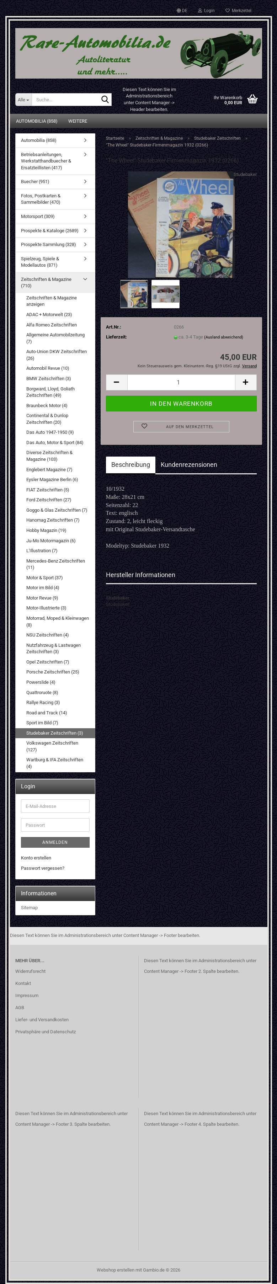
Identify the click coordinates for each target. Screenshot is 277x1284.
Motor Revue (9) (42, 598)
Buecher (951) (35, 181)
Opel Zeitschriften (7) (47, 662)
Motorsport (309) (38, 216)
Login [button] (206, 10)
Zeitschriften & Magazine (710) (46, 283)
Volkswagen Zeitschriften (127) (52, 746)
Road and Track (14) (46, 712)
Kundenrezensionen (189, 464)
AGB (19, 1007)
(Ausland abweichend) (223, 337)
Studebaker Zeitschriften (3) (54, 733)
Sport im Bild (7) (42, 722)
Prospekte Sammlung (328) (48, 244)
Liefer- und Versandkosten (42, 1019)
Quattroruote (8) (42, 692)
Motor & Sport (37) (44, 577)
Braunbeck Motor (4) (47, 405)
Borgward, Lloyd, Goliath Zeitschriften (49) (50, 392)
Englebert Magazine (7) (49, 469)
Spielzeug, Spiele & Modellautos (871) (40, 262)
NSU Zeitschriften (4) (47, 635)
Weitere (77, 121)
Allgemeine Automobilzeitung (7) (55, 338)
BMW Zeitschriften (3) (48, 378)
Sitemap (29, 907)
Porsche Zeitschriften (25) (52, 672)
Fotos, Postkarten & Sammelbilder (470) (40, 199)
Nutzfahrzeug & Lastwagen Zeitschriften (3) (53, 649)
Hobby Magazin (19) (46, 530)
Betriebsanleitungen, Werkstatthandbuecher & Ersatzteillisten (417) (46, 161)
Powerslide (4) (40, 682)
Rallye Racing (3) (43, 702)
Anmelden (55, 842)
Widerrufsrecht (30, 971)
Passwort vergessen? (42, 868)
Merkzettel (238, 10)
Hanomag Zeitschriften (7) (53, 520)
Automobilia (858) (37, 121)
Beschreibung (130, 464)
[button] (182, 10)
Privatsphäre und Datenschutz (45, 1031)
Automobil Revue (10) (47, 368)
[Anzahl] (181, 382)
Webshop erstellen (115, 1270)
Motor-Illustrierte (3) (46, 608)
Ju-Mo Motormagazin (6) (51, 540)
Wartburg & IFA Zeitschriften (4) (54, 763)
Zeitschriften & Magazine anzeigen (51, 301)
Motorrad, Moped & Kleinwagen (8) (57, 622)
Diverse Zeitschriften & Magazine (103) (49, 456)
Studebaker (245, 174)
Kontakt (23, 983)
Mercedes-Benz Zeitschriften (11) (55, 564)
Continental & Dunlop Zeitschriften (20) (47, 419)
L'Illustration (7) (42, 550)
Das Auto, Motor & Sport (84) (55, 442)
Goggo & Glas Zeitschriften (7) (56, 510)
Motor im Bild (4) (42, 587)
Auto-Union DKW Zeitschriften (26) (56, 355)
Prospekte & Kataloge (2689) (50, 230)
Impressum (26, 995)
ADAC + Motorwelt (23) (49, 314)
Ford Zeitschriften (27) (48, 499)
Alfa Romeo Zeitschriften (51, 324)
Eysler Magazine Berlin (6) (52, 479)
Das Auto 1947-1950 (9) (50, 432)
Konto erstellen (36, 858)
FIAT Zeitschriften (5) (47, 489)
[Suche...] (23, 99)
